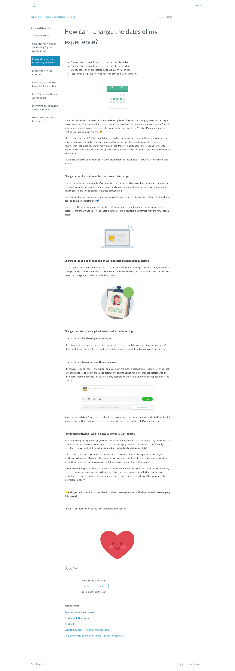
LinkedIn (75, 568)
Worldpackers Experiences (64, 17)
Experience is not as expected (42, 72)
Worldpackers (36, 17)
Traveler (48, 17)
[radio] (86, 586)
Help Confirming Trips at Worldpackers (45, 96)
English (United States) (189, 664)
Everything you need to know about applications (45, 84)
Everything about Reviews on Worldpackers (45, 107)
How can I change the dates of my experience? (44, 60)
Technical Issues (40, 35)
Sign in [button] (198, 5)
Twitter (71, 568)
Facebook (66, 568)
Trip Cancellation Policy (77, 618)
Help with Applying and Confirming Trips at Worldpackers (44, 47)
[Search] (181, 17)
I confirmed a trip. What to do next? (44, 119)
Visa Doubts (71, 623)
